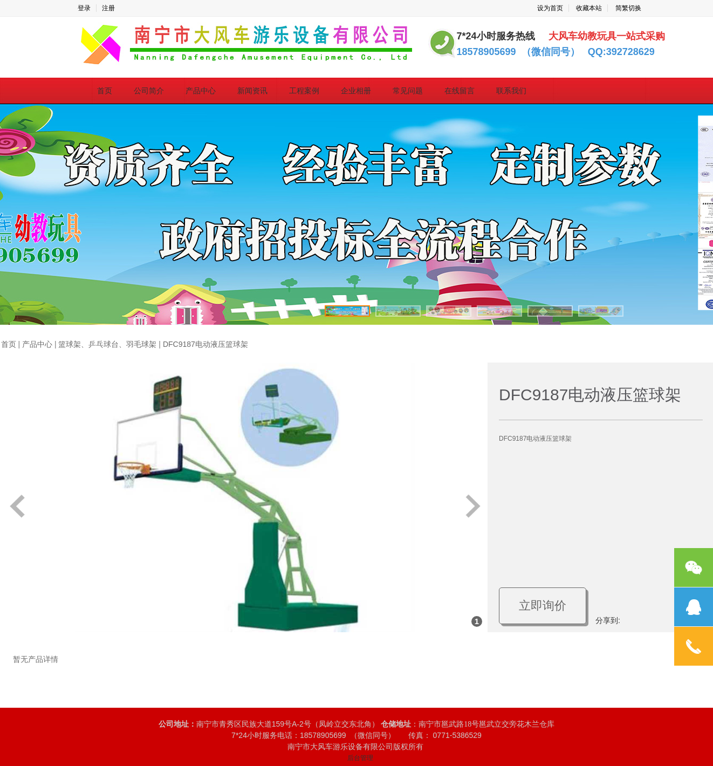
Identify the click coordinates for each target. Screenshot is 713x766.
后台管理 (360, 758)
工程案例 (304, 90)
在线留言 (459, 90)
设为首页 (550, 8)
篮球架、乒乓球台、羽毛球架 (107, 344)
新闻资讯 (252, 90)
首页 (104, 90)
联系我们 (511, 90)
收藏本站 (589, 8)
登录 (84, 8)
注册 (108, 8)
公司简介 (149, 90)
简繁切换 (628, 8)
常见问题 (408, 90)
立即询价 (542, 605)
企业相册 (356, 90)
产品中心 (201, 90)
